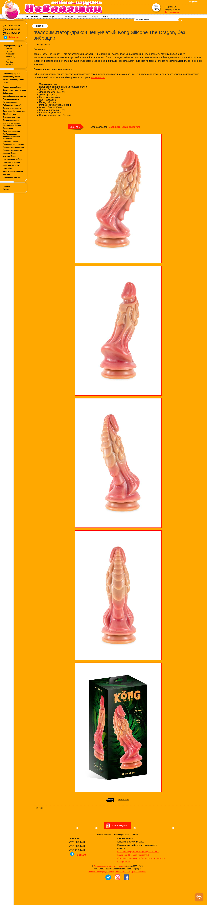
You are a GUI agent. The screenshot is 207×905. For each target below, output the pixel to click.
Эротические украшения (13, 147)
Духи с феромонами (11, 131)
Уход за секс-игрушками (13, 171)
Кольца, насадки (10, 102)
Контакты (82, 16)
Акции (95, 16)
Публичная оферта (138, 888)
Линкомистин (98, 77)
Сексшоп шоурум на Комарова (132, 868)
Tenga (8, 59)
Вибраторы (8, 93)
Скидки (6, 83)
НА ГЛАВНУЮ (32, 16)
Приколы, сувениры (11, 162)
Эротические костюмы (12, 150)
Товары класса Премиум (13, 80)
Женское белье (9, 153)
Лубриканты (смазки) (12, 105)
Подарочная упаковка (12, 177)
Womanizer (10, 54)
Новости (6, 186)
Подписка (193, 2)
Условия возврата (122, 888)
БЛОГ (105, 16)
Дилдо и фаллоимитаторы (14, 90)
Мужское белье (9, 156)
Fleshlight (9, 62)
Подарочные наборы (12, 87)
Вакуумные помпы (11, 120)
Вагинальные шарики (12, 108)
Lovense (9, 51)
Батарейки (7, 168)
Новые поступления (11, 77)
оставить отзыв (123, 799)
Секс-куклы (8, 128)
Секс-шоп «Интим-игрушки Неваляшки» (110, 882)
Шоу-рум (69, 16)
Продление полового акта (14, 144)
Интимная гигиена (10, 141)
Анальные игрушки (11, 99)
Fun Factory (10, 57)
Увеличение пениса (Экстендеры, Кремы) (12, 124)
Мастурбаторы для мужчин (14, 96)
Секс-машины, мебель (12, 159)
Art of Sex (9, 65)
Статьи (6, 189)
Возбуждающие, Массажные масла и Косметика (11, 136)
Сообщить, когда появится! (124, 127)
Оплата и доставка (51, 16)
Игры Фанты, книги (11, 165)
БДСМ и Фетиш (9, 114)
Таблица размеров (121, 851)
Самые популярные (11, 74)
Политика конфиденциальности (101, 888)
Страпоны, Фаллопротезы (14, 111)
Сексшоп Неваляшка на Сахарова (133, 874)
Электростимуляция (11, 117)
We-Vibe (9, 48)
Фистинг (6, 174)
